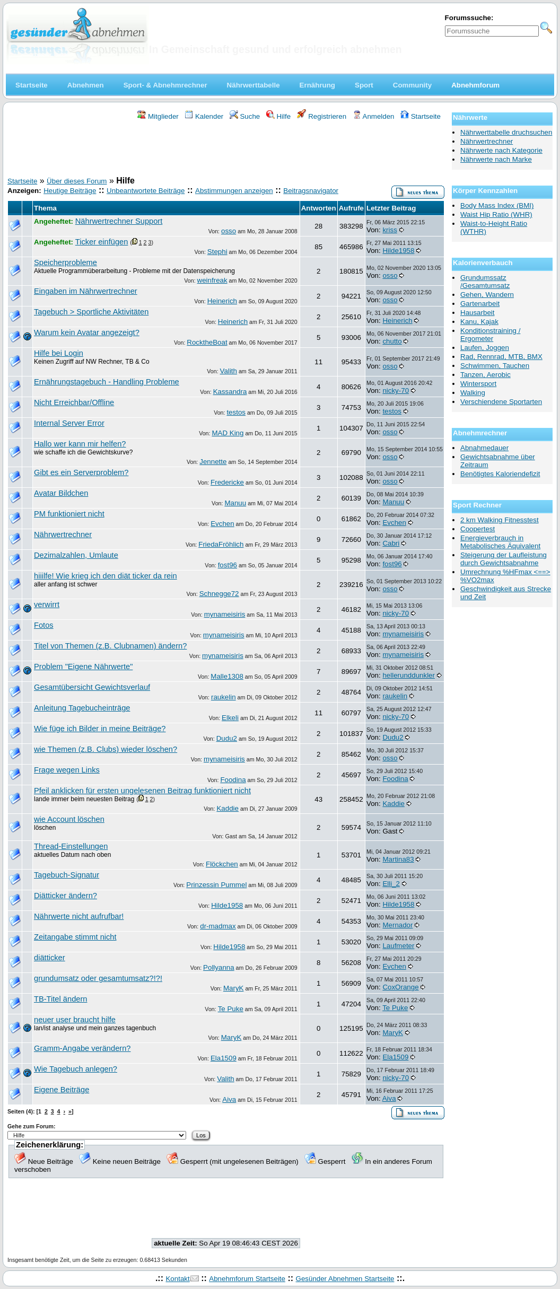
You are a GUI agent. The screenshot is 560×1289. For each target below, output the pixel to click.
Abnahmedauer (484, 448)
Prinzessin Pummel (216, 885)
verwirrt (46, 604)
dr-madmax (217, 926)
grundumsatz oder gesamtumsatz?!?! (98, 978)
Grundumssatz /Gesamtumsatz (485, 282)
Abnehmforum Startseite (247, 1279)
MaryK (233, 988)
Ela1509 (224, 1058)
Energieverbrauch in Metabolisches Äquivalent (500, 542)
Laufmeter (398, 946)
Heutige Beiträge (69, 191)
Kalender (204, 116)
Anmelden (374, 116)
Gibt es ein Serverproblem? (81, 472)
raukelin (223, 697)
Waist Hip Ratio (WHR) (496, 214)
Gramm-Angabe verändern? (82, 1048)
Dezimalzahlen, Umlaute (76, 555)
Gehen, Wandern (487, 295)
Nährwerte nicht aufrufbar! (79, 916)
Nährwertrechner (63, 534)
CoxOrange (400, 987)
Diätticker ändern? (65, 895)
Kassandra (230, 392)
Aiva (229, 1099)
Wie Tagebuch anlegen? (75, 1069)
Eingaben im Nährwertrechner (85, 291)
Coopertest (477, 529)
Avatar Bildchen (61, 493)
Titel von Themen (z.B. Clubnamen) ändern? (110, 646)
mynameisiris (225, 614)
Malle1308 (227, 676)
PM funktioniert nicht (69, 514)
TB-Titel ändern (60, 999)
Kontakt (177, 1279)
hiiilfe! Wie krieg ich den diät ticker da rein (105, 576)
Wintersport (478, 384)
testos (236, 412)
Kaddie (227, 808)
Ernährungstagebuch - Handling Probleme (106, 382)
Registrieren (322, 116)
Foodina (233, 780)
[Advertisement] (226, 150)
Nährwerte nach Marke (496, 159)
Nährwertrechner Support (119, 221)
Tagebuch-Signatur (66, 875)
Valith (228, 371)
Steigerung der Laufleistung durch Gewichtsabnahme (503, 559)
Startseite (420, 116)
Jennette (212, 462)
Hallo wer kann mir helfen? (80, 444)
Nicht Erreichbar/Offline (74, 402)
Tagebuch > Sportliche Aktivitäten (91, 312)
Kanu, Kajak (479, 322)
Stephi (217, 252)
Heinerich (222, 301)
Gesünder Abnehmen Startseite (345, 1279)
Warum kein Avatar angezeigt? (86, 332)
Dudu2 (226, 738)
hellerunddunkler (408, 675)
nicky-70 (395, 390)
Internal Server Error (69, 423)
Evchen (222, 524)
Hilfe (278, 116)
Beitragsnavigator (310, 191)
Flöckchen (222, 864)
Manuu (235, 503)
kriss (389, 230)
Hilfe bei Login (58, 353)
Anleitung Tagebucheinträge (82, 708)
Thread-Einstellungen (71, 846)
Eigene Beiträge (61, 1089)
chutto (391, 341)
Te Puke (230, 1009)
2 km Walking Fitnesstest (499, 520)
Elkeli (230, 718)
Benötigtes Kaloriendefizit (500, 474)
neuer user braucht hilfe (75, 1019)
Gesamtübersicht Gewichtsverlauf (92, 687)
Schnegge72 (219, 594)
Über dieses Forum (77, 181)
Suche (245, 116)
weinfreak (212, 280)
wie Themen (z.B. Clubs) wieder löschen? (105, 749)
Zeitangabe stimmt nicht (75, 937)
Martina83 (398, 859)
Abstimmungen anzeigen (234, 191)
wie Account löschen (69, 819)
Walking (472, 393)
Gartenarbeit (480, 304)
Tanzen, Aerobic (485, 375)
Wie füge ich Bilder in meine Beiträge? (99, 728)
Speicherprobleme (65, 262)
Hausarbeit (477, 313)
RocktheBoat (207, 342)
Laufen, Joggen (484, 348)
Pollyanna (218, 967)
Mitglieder (157, 116)
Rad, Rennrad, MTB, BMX (501, 357)
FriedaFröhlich (220, 544)
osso (228, 231)
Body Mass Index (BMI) (497, 205)
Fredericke (227, 482)
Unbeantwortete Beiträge (146, 191)
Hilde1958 (398, 251)
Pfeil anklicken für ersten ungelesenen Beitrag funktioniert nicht (142, 790)
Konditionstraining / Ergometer (490, 335)
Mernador (397, 925)
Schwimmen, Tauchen (494, 366)
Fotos (44, 625)
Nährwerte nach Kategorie (501, 150)
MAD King (227, 433)
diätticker (49, 957)
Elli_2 (391, 884)
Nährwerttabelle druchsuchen (506, 132)
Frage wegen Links (67, 770)
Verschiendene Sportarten (501, 402)
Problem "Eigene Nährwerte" (83, 666)
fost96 (227, 565)
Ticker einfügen (101, 242)
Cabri (390, 543)
